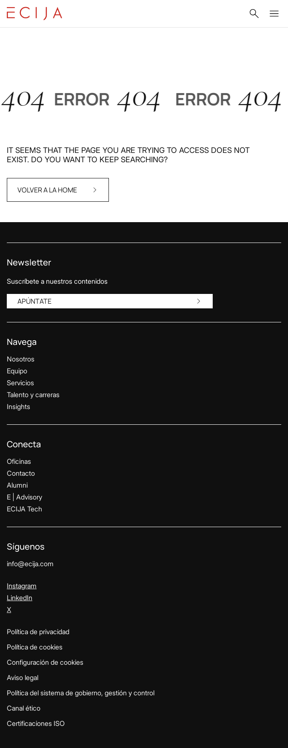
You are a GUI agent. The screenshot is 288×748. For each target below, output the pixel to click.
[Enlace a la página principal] (34, 13)
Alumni (17, 485)
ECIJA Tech (24, 509)
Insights (18, 406)
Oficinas (19, 461)
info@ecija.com (30, 563)
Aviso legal (22, 677)
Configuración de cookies (45, 662)
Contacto (21, 473)
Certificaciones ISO (36, 723)
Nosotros (20, 359)
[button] (254, 13)
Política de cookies (35, 647)
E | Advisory (24, 497)
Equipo (17, 371)
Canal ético (23, 708)
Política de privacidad (38, 631)
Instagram (22, 585)
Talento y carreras (33, 394)
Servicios (20, 382)
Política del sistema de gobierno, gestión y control (80, 693)
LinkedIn (19, 597)
